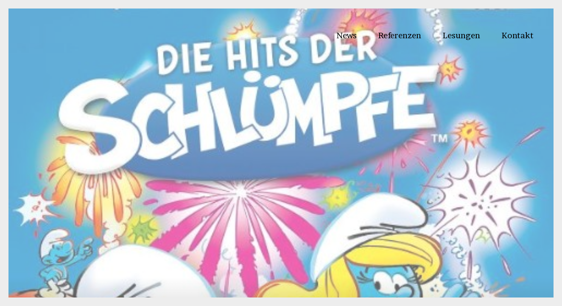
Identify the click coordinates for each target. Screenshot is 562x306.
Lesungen (461, 35)
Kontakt (517, 35)
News (346, 35)
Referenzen (399, 35)
